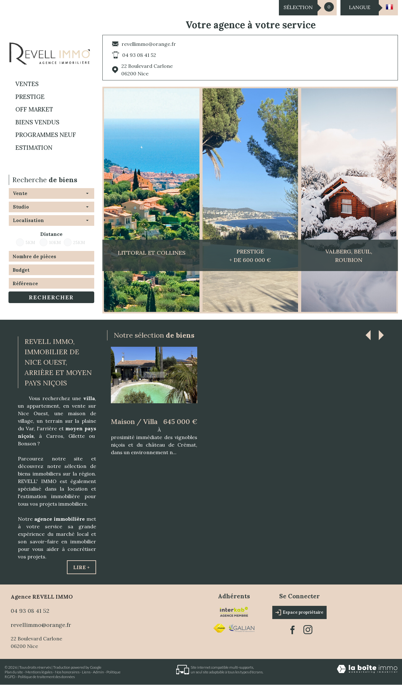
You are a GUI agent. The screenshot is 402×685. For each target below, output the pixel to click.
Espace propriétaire (299, 612)
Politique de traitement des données (46, 676)
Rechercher (51, 297)
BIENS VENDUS (37, 122)
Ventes (27, 84)
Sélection (298, 7)
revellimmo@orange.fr (149, 44)
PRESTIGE (30, 97)
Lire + (81, 567)
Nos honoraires (67, 672)
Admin (98, 672)
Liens (86, 672)
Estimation (33, 147)
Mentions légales (38, 672)
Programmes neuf (45, 135)
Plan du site (14, 672)
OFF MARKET (34, 109)
